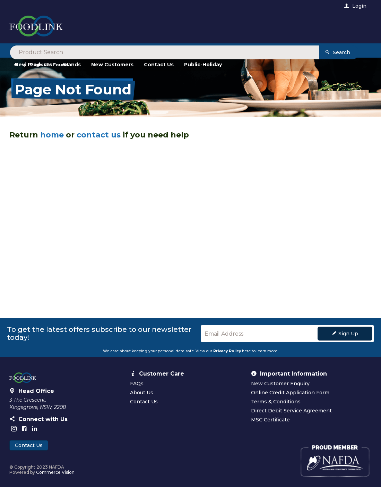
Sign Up (348, 333)
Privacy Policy (227, 351)
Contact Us (29, 445)
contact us (99, 135)
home (52, 135)
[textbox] (161, 28)
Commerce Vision (55, 472)
